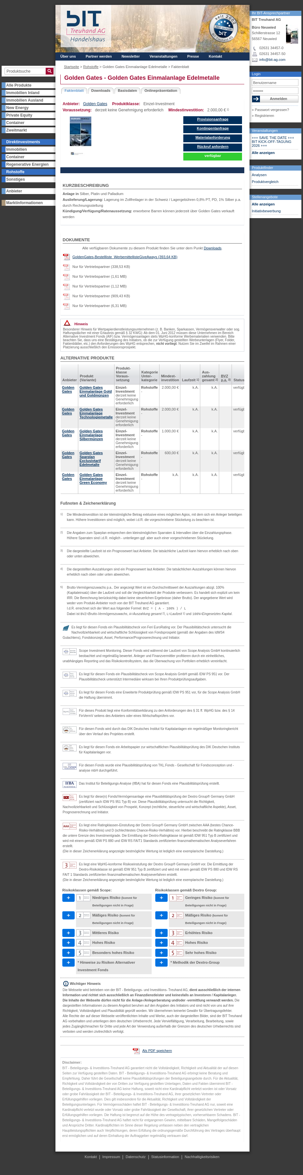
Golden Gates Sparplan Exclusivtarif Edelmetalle (91, 459)
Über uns (68, 56)
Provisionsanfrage (212, 119)
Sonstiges (15, 179)
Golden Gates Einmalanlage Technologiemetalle (96, 413)
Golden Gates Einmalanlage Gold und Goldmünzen (96, 391)
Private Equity (19, 115)
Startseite (71, 67)
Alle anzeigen (263, 153)
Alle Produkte (18, 85)
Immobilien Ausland (24, 100)
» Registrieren (263, 116)
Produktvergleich (265, 182)
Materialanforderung (212, 137)
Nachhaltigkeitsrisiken (202, 1157)
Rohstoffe (15, 172)
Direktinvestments (23, 142)
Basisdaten (127, 90)
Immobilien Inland (22, 93)
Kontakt (215, 56)
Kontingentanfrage (213, 128)
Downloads (101, 90)
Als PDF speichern (157, 1051)
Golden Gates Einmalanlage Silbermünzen (91, 435)
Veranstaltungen (265, 131)
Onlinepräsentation (160, 90)
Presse (193, 56)
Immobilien (16, 149)
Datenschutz (135, 1157)
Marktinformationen (24, 203)
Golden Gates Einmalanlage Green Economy (93, 478)
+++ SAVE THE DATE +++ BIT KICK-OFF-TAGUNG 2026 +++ (273, 141)
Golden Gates (95, 104)
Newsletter (131, 56)
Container (15, 122)
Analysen (259, 175)
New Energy (17, 107)
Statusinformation (165, 1157)
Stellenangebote (265, 197)
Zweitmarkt (16, 130)
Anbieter (14, 191)
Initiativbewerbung (266, 211)
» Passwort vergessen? (270, 110)
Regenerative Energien (27, 164)
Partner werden (99, 56)
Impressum (111, 1157)
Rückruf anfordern (212, 146)
